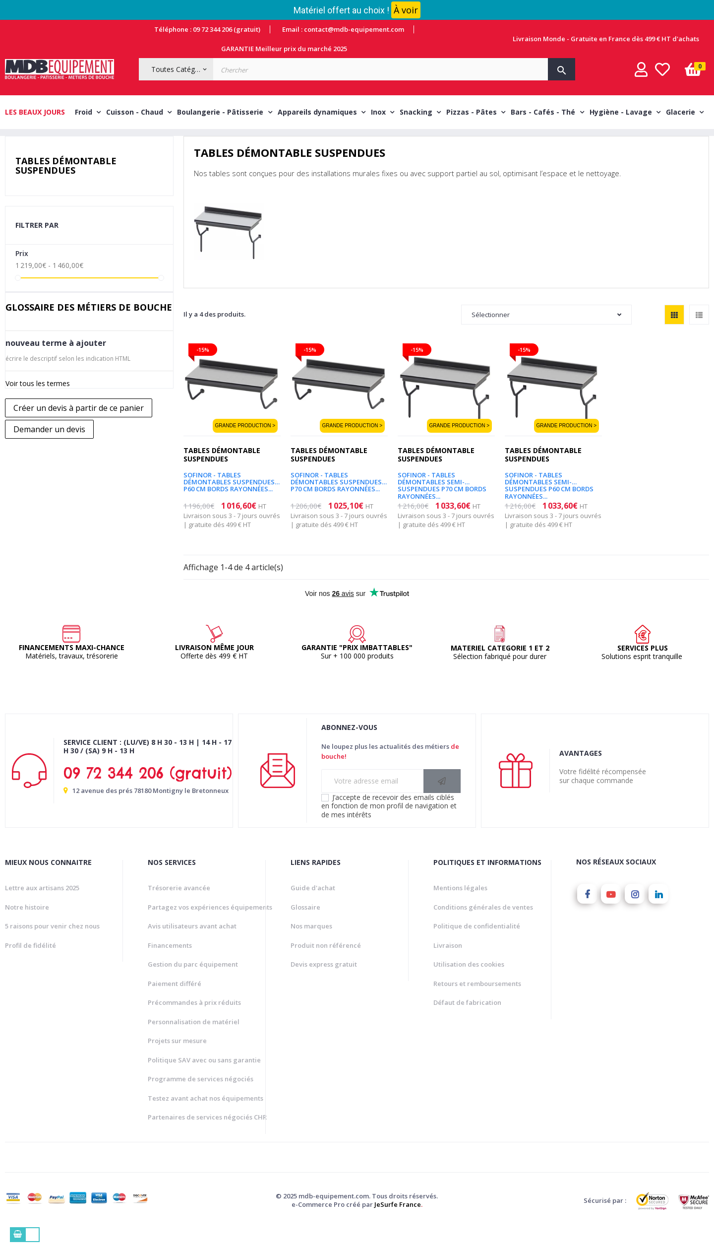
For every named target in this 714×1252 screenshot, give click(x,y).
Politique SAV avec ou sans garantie (204, 1081)
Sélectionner (546, 336)
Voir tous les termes (37, 405)
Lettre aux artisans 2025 (42, 910)
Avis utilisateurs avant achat (192, 948)
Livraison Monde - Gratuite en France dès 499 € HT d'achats (606, 38)
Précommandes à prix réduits (194, 1024)
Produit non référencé (326, 967)
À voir (406, 10)
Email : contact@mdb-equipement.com (343, 29)
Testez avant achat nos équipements (205, 1120)
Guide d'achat (313, 910)
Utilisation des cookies (468, 986)
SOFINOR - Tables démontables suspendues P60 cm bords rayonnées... (229, 500)
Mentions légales (460, 910)
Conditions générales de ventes (483, 928)
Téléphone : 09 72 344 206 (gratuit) (207, 29)
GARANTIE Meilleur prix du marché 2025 (284, 48)
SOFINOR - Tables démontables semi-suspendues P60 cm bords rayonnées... (549, 500)
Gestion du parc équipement (193, 986)
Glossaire (305, 928)
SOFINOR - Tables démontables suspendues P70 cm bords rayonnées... (336, 500)
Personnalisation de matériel (193, 1043)
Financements (170, 967)
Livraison (447, 967)
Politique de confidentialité (476, 948)
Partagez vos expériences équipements (210, 928)
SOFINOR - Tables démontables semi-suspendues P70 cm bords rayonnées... (442, 500)
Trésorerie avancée (179, 910)
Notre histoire (27, 928)
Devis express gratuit (324, 986)
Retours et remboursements (477, 1005)
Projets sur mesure (177, 1062)
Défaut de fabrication (467, 1024)
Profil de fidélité (30, 967)
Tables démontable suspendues (66, 187)
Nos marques (311, 948)
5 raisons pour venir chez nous (52, 948)
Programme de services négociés (200, 1101)
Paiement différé (174, 1005)
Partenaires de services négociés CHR (207, 1139)
